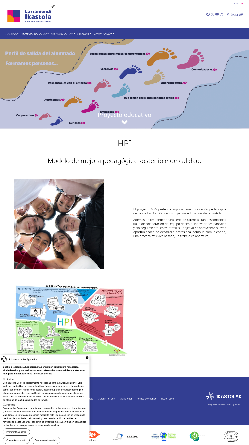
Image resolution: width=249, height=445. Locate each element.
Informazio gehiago (42, 375)
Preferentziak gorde (16, 433)
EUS (236, 3)
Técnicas (10, 380)
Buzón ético (167, 398)
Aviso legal (126, 398)
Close (87, 359)
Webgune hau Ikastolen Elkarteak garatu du (224, 405)
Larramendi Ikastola (31, 14)
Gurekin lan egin (106, 398)
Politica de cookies (147, 398)
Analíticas (10, 406)
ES (241, 3)
